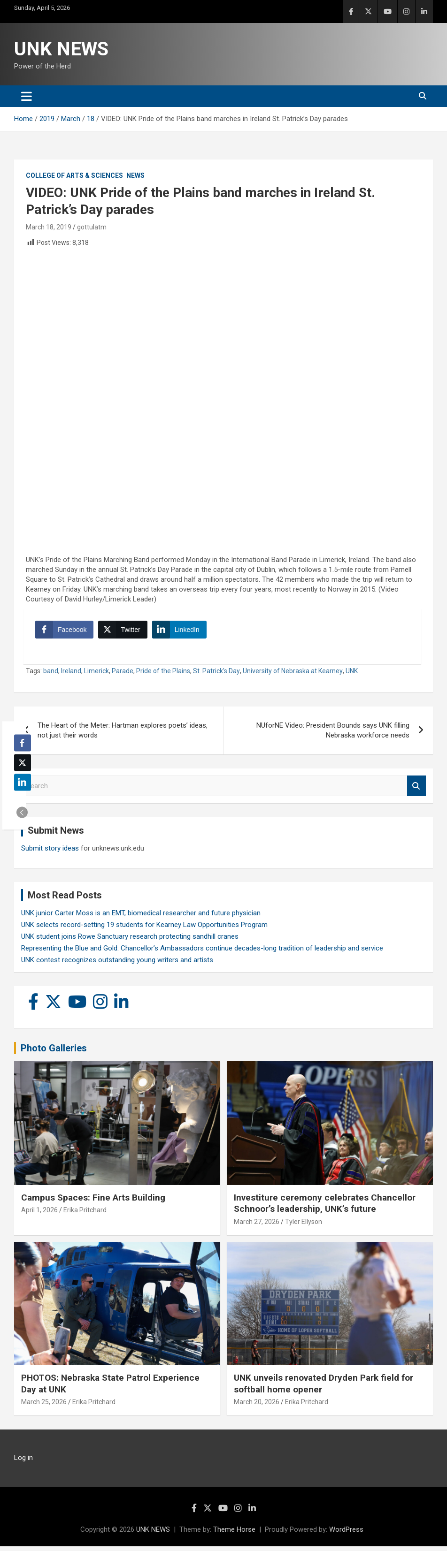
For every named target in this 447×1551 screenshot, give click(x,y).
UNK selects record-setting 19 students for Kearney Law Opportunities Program (144, 929)
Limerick (96, 675)
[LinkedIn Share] (181, 632)
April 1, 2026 (39, 1214)
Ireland (71, 675)
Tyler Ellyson (303, 1226)
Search (416, 790)
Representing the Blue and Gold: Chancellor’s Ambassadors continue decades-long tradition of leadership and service (202, 953)
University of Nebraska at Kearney (293, 675)
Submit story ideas (50, 853)
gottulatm (92, 227)
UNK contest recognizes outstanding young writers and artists (117, 964)
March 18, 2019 (48, 227)
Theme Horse (234, 1534)
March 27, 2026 (256, 1226)
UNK (352, 675)
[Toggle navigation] (26, 96)
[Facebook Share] (67, 632)
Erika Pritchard (85, 1214)
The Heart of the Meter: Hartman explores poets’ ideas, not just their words (123, 735)
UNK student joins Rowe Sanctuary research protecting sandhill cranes (130, 941)
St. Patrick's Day (216, 675)
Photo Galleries (54, 1052)
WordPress (346, 1534)
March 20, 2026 (256, 1406)
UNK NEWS (61, 49)
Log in (23, 1462)
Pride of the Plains (163, 675)
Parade (122, 675)
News (135, 175)
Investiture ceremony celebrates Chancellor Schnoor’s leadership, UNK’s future (325, 1208)
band (50, 675)
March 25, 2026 (44, 1406)
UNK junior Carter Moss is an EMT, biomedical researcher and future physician (141, 917)
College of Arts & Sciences (74, 175)
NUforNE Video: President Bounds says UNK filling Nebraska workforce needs (332, 735)
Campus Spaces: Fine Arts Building (93, 1202)
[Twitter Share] (124, 632)
